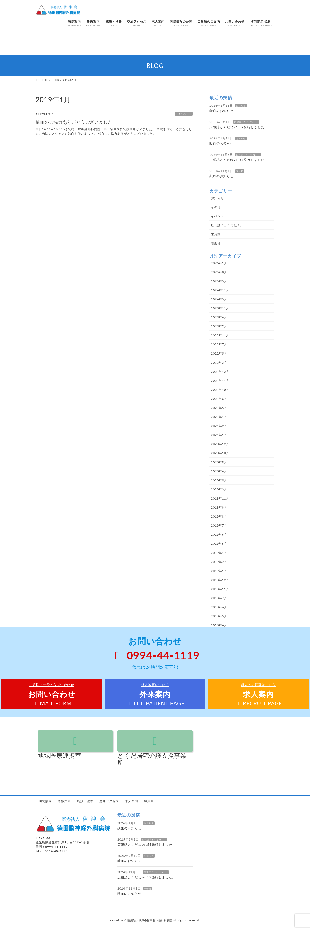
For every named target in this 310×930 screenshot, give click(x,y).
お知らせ (241, 105)
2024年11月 (220, 290)
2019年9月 (219, 507)
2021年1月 (219, 435)
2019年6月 (219, 534)
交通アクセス (109, 801)
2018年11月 (220, 589)
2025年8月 (219, 272)
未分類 (239, 171)
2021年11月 (220, 380)
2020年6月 (219, 471)
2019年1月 (219, 571)
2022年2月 (219, 362)
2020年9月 (219, 462)
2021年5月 (219, 408)
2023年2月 (219, 326)
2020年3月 (219, 489)
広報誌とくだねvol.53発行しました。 (238, 160)
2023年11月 (220, 308)
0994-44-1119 (155, 655)
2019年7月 (219, 525)
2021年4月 (219, 417)
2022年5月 (219, 353)
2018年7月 (219, 598)
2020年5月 (219, 480)
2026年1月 (219, 263)
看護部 (216, 243)
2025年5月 (219, 281)
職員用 (149, 801)
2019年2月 (219, 562)
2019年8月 (219, 516)
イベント (184, 114)
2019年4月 (219, 553)
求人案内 (131, 801)
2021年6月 (219, 399)
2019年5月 (219, 543)
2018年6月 (219, 607)
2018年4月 (219, 625)
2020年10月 (220, 453)
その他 (216, 207)
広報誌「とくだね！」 (246, 122)
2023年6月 (219, 317)
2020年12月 (220, 444)
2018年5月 (219, 616)
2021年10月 (220, 390)
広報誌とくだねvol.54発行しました (236, 127)
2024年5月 (219, 299)
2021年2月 (219, 426)
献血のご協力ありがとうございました (74, 122)
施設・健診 (85, 801)
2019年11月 (220, 498)
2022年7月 (219, 344)
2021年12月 (220, 371)
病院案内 (45, 801)
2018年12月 (220, 580)
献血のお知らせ (221, 111)
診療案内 (64, 801)
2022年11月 (220, 335)
